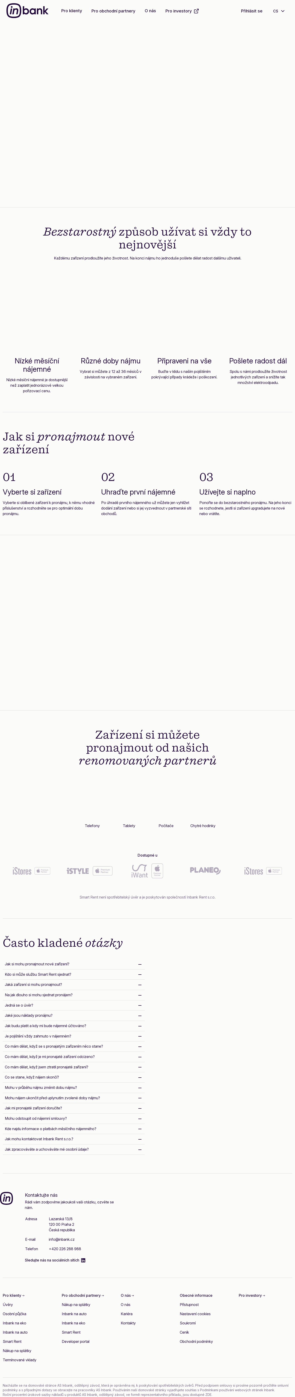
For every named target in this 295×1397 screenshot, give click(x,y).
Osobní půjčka (14, 1314)
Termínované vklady (19, 1360)
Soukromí (188, 1323)
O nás (150, 10)
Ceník (184, 1332)
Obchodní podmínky (196, 1341)
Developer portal (75, 1341)
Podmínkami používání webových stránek (231, 1390)
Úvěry (8, 1304)
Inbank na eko (14, 1323)
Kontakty (128, 1323)
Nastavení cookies (195, 1314)
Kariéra (127, 1314)
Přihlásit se (252, 11)
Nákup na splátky (17, 1350)
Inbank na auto (15, 1332)
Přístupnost (189, 1304)
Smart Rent (12, 1341)
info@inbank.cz (62, 1239)
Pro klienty (71, 10)
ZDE (208, 1395)
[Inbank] (27, 11)
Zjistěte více (61, 143)
